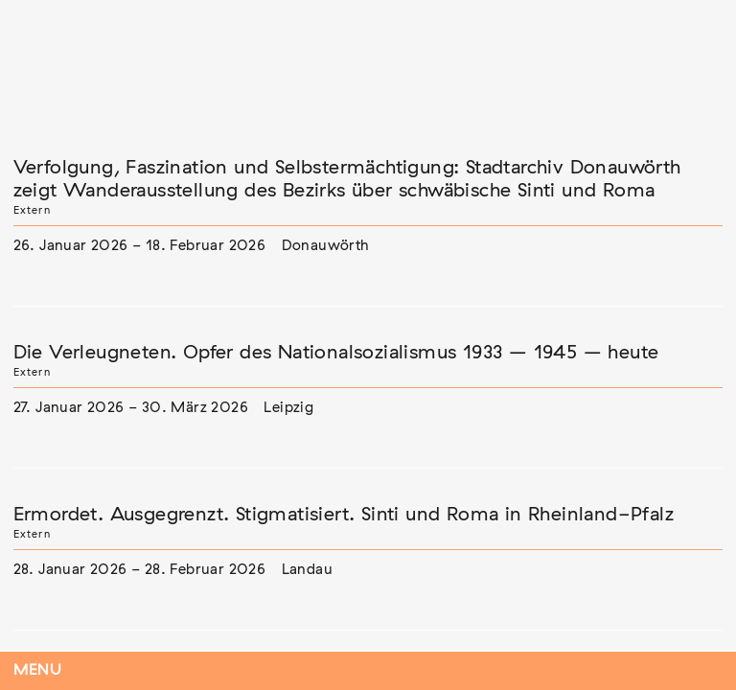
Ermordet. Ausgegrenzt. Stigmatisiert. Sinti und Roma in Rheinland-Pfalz (343, 514)
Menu (37, 670)
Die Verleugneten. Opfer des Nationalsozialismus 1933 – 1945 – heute (336, 352)
